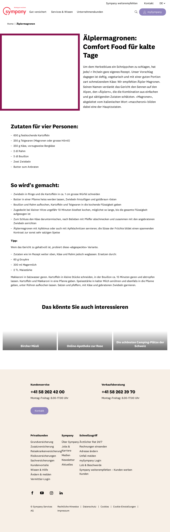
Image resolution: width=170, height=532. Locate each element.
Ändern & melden (41, 474)
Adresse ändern (88, 451)
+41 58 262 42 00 (47, 392)
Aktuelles (67, 464)
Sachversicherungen (42, 460)
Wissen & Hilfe (39, 470)
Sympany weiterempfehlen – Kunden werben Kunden (105, 472)
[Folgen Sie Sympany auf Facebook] (33, 493)
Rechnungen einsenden (93, 446)
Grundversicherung (42, 442)
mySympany (154, 12)
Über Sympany (70, 442)
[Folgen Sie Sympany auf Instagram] (52, 493)
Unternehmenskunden (90, 11)
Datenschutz (89, 506)
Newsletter (68, 460)
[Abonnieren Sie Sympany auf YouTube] (42, 493)
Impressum (63, 510)
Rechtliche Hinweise (68, 506)
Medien (66, 455)
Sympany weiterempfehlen (122, 3)
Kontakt (149, 3)
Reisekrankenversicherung (46, 451)
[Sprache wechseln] (161, 3)
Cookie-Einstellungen (124, 506)
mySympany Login (90, 460)
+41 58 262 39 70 (118, 392)
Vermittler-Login (40, 479)
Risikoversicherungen (43, 456)
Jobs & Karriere (66, 448)
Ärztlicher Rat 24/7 (90, 442)
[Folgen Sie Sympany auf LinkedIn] (61, 493)
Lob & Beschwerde (90, 465)
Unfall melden (87, 456)
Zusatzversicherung (42, 446)
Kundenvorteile (40, 465)
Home (13, 8)
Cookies (105, 506)
